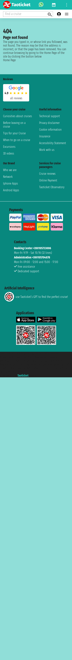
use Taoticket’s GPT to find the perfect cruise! (36, 297)
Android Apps (11, 190)
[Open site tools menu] (66, 5)
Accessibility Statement (52, 143)
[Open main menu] (66, 14)
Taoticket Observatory (51, 187)
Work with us (46, 150)
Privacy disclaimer (49, 123)
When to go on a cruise (16, 140)
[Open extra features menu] (28, 14)
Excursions (9, 147)
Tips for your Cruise (14, 133)
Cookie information (50, 129)
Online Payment (48, 180)
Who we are (10, 170)
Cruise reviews (47, 173)
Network (8, 177)
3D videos (8, 153)
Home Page (9, 60)
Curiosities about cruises (17, 116)
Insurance (44, 136)
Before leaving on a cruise (14, 124)
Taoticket (22, 375)
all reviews (16, 98)
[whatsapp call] (41, 5)
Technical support (49, 116)
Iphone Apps (10, 183)
